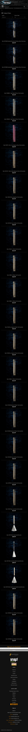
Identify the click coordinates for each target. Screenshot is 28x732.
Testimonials (14, 700)
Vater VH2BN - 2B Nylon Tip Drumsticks (14, 275)
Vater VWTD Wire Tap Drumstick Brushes (14, 535)
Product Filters (7, 13)
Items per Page (17, 15)
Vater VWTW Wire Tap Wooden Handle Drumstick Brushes (14, 587)
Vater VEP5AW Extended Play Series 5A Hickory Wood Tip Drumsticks (14, 41)
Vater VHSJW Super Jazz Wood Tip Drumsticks (14, 509)
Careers (14, 673)
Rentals (14, 679)
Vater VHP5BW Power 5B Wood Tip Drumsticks (14, 613)
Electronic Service (14, 685)
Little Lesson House (14, 677)
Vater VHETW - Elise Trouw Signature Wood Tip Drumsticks (14, 145)
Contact (14, 671)
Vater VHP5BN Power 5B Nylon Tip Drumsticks (14, 639)
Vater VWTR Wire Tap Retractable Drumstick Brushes (14, 561)
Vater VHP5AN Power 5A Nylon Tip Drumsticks (14, 223)
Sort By (4, 15)
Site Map (14, 702)
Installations (14, 681)
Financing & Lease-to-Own (14, 691)
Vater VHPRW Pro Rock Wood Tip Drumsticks (14, 483)
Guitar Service (14, 683)
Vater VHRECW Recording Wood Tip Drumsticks (14, 197)
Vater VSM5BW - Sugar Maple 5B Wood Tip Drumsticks (14, 93)
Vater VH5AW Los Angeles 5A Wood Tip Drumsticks (14, 353)
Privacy (14, 696)
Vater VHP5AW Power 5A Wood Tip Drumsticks (14, 457)
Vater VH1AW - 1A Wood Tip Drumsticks (14, 249)
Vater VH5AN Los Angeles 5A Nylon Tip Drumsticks (14, 327)
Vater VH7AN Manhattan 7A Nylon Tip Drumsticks (14, 405)
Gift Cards (14, 698)
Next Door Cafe (14, 675)
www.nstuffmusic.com (15, 718)
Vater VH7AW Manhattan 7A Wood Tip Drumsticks (14, 431)
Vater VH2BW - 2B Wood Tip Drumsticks (14, 301)
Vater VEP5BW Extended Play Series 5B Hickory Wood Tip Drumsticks (14, 67)
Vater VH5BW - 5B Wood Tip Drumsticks (14, 379)
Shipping (14, 693)
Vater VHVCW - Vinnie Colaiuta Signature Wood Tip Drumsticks (14, 171)
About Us (14, 669)
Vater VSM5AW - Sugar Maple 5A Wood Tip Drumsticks (14, 119)
